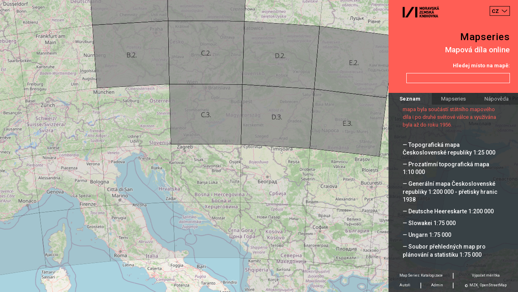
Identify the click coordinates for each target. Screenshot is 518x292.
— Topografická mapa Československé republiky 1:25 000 (449, 149)
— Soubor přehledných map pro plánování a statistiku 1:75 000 (444, 250)
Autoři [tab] (404, 285)
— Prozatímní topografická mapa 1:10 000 (446, 168)
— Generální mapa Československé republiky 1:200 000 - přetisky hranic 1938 (450, 191)
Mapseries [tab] (453, 99)
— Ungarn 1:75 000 (427, 235)
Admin (437, 285)
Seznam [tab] (409, 99)
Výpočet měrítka (486, 275)
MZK (473, 285)
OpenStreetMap (493, 285)
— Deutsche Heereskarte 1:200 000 (448, 211)
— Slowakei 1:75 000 (429, 223)
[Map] (259, 146)
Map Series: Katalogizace (421, 275)
